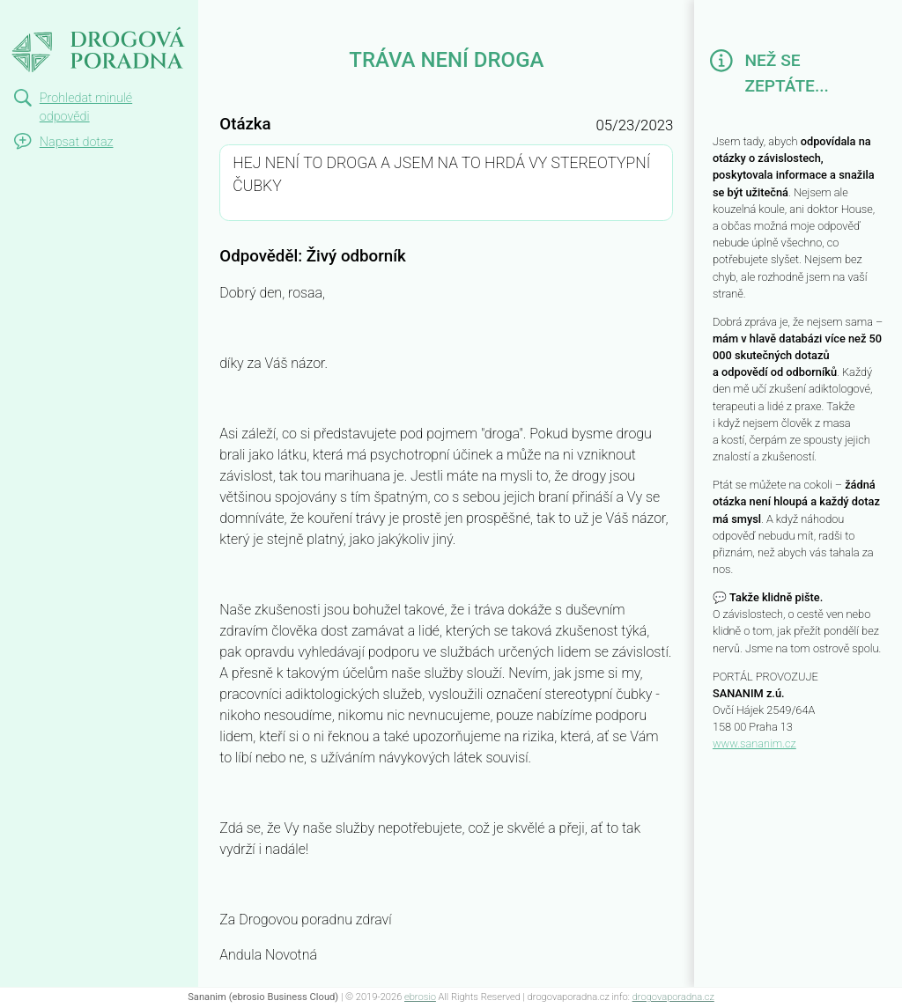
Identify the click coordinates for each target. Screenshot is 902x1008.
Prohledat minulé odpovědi (86, 108)
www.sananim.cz (754, 743)
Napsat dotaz (77, 142)
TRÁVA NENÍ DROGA (97, 16)
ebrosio (420, 997)
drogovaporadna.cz (673, 997)
